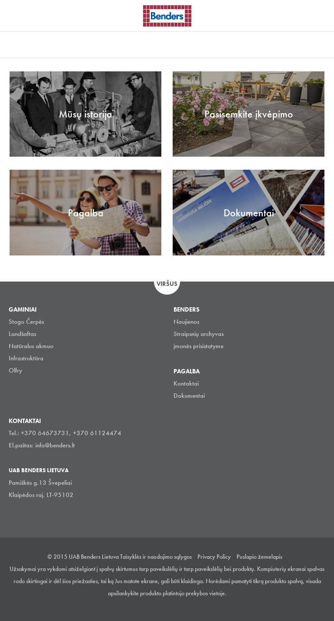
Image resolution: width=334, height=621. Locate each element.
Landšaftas (22, 333)
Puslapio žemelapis (259, 557)
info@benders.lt (55, 445)
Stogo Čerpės (26, 321)
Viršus (167, 284)
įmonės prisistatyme (199, 346)
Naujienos (186, 321)
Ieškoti (321, 14)
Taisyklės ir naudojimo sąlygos (156, 557)
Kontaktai (186, 383)
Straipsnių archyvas (199, 333)
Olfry (15, 370)
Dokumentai (189, 395)
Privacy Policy (214, 557)
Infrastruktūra (26, 358)
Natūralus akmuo (31, 346)
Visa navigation (17, 16)
